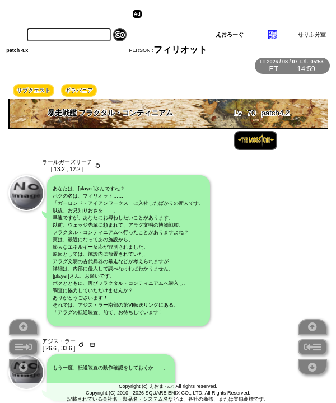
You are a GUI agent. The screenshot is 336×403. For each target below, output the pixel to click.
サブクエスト (33, 90)
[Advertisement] (231, 14)
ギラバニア (79, 90)
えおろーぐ (230, 34)
